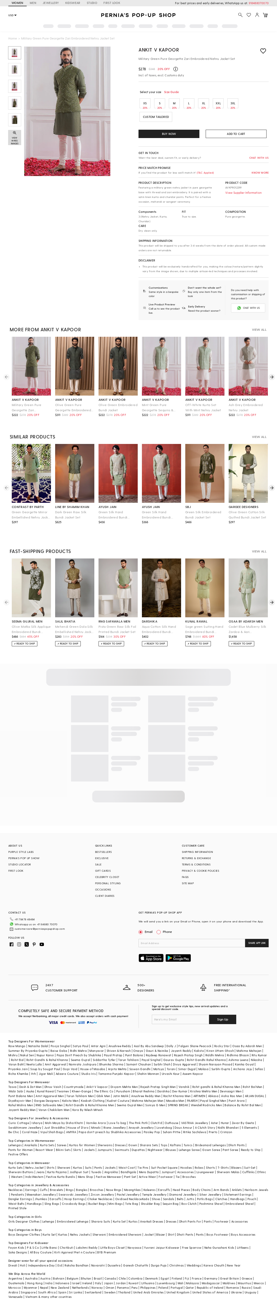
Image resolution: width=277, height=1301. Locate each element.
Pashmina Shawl (211, 1195)
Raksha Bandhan (77, 1257)
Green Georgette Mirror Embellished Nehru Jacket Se (31, 515)
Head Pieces (181, 1181)
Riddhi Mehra (214, 1046)
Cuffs (43, 1181)
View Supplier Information (243, 192)
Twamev (63, 1083)
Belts (180, 1190)
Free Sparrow (192, 1239)
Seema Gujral (80, 1051)
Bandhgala (128, 1163)
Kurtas (77, 1159)
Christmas (176, 1257)
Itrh (33, 1065)
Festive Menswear (109, 1168)
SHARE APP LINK (257, 942)
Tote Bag (131, 1195)
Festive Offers (18, 1146)
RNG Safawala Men (49, 1096)
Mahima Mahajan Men (147, 1092)
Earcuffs (164, 1181)
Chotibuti (66, 1239)
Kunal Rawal (45, 1083)
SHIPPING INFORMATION (197, 851)
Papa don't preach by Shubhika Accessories (110, 1123)
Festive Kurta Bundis (60, 1168)
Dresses (120, 1136)
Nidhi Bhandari (228, 1119)
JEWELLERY (51, 2)
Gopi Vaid (70, 1060)
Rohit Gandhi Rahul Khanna (206, 1051)
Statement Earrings (237, 1186)
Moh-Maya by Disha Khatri (64, 1114)
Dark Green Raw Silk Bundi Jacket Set (70, 514)
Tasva (12, 1078)
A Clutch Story (205, 1119)
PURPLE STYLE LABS (21, 851)
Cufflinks (248, 1163)
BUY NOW (169, 133)
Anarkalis (30, 1136)
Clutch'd (156, 1114)
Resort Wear (44, 1141)
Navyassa (134, 1239)
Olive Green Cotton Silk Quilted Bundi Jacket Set (247, 514)
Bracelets (56, 1181)
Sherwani (64, 1159)
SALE (98, 864)
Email (146, 931)
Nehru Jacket (34, 1159)
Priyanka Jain (18, 1060)
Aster (214, 1114)
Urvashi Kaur (171, 1065)
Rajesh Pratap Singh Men (158, 1078)
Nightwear (155, 1141)
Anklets (237, 1181)
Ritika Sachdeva (194, 1123)
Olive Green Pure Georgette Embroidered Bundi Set (73, 408)
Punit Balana (134, 1046)
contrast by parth (28, 507)
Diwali (12, 1257)
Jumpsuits (104, 1141)
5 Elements (249, 1119)
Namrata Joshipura (83, 1056)
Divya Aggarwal (184, 1056)
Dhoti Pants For (190, 1213)
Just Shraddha (54, 1119)
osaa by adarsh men (246, 621)
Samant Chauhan (138, 1056)
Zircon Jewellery (102, 1186)
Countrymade (73, 1078)
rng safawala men (114, 621)
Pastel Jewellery (128, 1186)
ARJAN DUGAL (254, 1087)
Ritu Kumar (259, 1046)
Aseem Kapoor (192, 1065)
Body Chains (202, 1181)
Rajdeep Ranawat (158, 1046)
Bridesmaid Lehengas (210, 1136)
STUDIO (92, 2)
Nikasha (256, 1051)
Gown (132, 1136)
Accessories (185, 1163)
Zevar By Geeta (243, 1114)
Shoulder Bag (150, 1195)
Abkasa (213, 1087)
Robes (199, 1159)
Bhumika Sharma (111, 1056)
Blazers (236, 1159)
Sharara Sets (149, 1136)
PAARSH (192, 1092)
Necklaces (15, 1181)
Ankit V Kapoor (158, 49)
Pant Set (130, 1168)
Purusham (123, 1083)
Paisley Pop (152, 1123)
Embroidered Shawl (240, 1195)
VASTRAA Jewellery (194, 1114)
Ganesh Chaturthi (135, 1257)
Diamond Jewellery (183, 1186)
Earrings (31, 1181)
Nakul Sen (27, 1046)
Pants (98, 1159)
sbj (188, 507)
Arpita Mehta (117, 1060)
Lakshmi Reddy (86, 1239)
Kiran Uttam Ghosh (220, 1042)
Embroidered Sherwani (125, 1226)
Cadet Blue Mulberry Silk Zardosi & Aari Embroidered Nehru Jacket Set (247, 629)
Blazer (160, 1226)
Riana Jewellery (114, 1119)
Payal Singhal (151, 1051)
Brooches (189, 1168)
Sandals (168, 1190)
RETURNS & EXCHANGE (196, 858)
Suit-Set (249, 1159)
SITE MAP (188, 883)
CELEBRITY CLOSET (107, 876)
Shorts (210, 1159)
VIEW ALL (259, 329)
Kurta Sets (47, 1136)
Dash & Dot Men (30, 1078)
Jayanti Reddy (181, 1042)
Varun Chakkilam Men (54, 1101)
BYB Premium (106, 1244)
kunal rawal (196, 621)
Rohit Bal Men (252, 1078)
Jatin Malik (121, 1087)
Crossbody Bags (74, 1195)
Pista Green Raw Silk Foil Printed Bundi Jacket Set (117, 629)
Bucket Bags (97, 1195)
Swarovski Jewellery (73, 1186)
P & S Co (33, 1239)
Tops (164, 1136)
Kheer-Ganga (81, 1083)
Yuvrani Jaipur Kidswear (161, 1239)
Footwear (166, 1168)
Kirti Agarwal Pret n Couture (74, 1244)
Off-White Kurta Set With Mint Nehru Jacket (203, 407)
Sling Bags (51, 1195)
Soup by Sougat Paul (45, 1060)
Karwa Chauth (214, 1257)
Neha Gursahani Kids (219, 1239)
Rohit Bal (17, 1051)
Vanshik (184, 1078)
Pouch (251, 1190)
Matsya (158, 1060)
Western (17, 1168)
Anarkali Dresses (151, 1213)
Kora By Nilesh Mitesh (87, 1101)
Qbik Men (103, 1087)
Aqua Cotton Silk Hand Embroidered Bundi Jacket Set (159, 629)
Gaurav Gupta (173, 1051)
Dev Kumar (180, 1083)
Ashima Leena (238, 1051)
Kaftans (175, 1136)
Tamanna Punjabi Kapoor (116, 1065)
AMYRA (71, 1123)
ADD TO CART (236, 133)
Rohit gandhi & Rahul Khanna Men (216, 1078)
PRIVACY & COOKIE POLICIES (200, 870)
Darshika (163, 1083)
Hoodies (186, 1159)
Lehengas (15, 1136)
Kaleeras (149, 1181)
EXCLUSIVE (102, 858)
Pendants (17, 1186)
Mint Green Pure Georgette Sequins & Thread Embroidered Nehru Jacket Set (158, 408)
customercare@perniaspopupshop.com (33, 927)
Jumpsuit (168, 1163)
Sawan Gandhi (140, 1060)
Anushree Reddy (119, 1037)
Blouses (170, 1141)
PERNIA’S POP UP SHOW (24, 858)
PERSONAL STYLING (108, 883)
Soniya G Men (155, 1096)
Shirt (171, 1226)
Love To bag (117, 1114)
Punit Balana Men (20, 1087)
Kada (145, 1190)
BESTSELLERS (103, 851)
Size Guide (171, 92)
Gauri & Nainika (157, 1042)
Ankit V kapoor (97, 1078)
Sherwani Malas (228, 1163)
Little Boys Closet (112, 1239)
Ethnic (261, 1163)
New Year (233, 1257)
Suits (88, 1159)
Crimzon (226, 1123)
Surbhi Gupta (220, 1060)
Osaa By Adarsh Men (247, 1037)
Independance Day (41, 1257)
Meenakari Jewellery (41, 1186)
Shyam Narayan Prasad (215, 1056)
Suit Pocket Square (164, 1159)
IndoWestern (34, 1168)
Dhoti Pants (236, 1136)
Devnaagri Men (230, 1083)
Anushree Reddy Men (145, 1087)
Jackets (89, 1141)
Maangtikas (132, 1181)
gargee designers (243, 507)
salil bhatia (65, 621)
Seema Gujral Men (130, 1096)
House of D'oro (78, 1119)
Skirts (77, 1141)
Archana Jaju (242, 1060)
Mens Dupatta (149, 1163)
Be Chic (13, 1123)
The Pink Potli (138, 1114)
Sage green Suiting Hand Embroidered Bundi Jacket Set (204, 629)
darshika (149, 621)
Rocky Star (222, 1037)
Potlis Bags (205, 1190)
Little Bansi (49, 1239)
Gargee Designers (46, 1092)
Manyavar (96, 1042)
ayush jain (108, 507)
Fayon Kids (16, 1239)
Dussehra (114, 1257)
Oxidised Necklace (128, 1190)
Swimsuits (122, 1141)
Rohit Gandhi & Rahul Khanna (47, 1051)
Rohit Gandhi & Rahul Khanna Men (90, 1096)
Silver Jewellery (210, 1186)
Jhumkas (40, 1190)
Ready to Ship (251, 1141)
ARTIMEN (199, 1087)
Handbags (237, 1190)
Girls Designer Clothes (24, 1213)
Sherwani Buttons (20, 1163)
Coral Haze (30, 1123)
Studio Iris (88, 1065)
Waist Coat (126, 1159)
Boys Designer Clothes (24, 1226)
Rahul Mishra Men (20, 1096)
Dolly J (171, 1037)
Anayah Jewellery (141, 1119)
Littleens (243, 1239)
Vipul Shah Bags (52, 1123)
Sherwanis (104, 1136)
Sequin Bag (171, 1195)
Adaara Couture (67, 1065)
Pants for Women (20, 1141)
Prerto (213, 1123)
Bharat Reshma (143, 1083)
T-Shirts (223, 1159)
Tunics (188, 1136)
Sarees (61, 1136)
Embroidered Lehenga (73, 1213)
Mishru (13, 1046)
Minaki (96, 1119)
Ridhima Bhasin (238, 1046)
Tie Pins (142, 1159)
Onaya (138, 1042)
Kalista (199, 1042)
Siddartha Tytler (104, 1051)
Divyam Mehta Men (124, 1078)
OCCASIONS (103, 889)
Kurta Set (119, 1213)
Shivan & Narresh (119, 1042)
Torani (171, 1060)
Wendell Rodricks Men (206, 1096)
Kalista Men (70, 1092)
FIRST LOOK (111, 2)
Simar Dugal (186, 1060)
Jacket (149, 1226)
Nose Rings (114, 1181)
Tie (178, 1168)
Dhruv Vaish (52, 1078)
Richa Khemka (18, 1065)
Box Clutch (189, 1195)
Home (12, 38)
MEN (33, 2)
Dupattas (138, 1141)
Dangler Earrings (20, 1190)
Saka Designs (17, 1244)
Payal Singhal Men (213, 1092)
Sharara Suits (100, 1213)
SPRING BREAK (178, 1096)
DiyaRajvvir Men (19, 1092)
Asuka (30, 1083)
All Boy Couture (41, 1244)
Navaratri (98, 1257)
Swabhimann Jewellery (25, 1119)
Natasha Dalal (38, 1037)
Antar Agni (98, 1037)
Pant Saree (230, 1141)
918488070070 (259, 3)
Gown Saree (211, 1141)
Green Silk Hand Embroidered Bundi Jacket (156, 515)
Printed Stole (17, 1199)
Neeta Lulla (34, 1056)
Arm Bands (221, 1181)
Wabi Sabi (16, 1083)
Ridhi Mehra (78, 1042)
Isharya (37, 1114)
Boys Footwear (217, 1226)
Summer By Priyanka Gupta (28, 1042)
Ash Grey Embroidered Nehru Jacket (246, 407)
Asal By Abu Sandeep (149, 1037)
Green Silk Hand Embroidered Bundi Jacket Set (113, 515)
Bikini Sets (63, 1141)
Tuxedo (96, 1163)
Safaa (259, 1060)
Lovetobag (164, 1119)
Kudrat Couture (118, 1092)
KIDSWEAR (72, 2)
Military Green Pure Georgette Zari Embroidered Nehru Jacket (27, 408)
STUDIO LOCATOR (19, 864)
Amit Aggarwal (55, 1056)
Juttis (190, 1190)
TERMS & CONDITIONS (196, 864)
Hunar (225, 1114)
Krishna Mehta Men (203, 1083)
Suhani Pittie (172, 1123)
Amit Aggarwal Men (50, 1087)
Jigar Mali (46, 1065)
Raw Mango (17, 1037)
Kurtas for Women (82, 1136)
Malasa (203, 1060)
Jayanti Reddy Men (22, 1101)
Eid (59, 1257)
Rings (69, 1181)
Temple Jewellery (154, 1186)
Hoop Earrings (74, 1190)
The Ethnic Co (104, 1083)
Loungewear (205, 1163)
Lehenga (48, 1213)
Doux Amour (183, 1119)
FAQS (185, 876)
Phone (167, 931)
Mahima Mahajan (249, 1042)
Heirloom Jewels (256, 1181)
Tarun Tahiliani (128, 1051)
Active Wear (147, 1168)
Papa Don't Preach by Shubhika (79, 1046)
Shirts (50, 1159)
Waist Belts (16, 1195)
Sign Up (222, 1011)
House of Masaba (92, 1060)
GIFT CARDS (103, 870)
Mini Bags (115, 1195)
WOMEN (17, 2)
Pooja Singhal (60, 1037)
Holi (22, 1257)
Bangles (81, 1181)
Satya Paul (80, 1037)
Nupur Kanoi (45, 1046)
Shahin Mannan (148, 1065)
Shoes (156, 1190)
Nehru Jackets (80, 1226)
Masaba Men (175, 1092)
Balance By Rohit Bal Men (242, 1096)
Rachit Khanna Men (177, 1087)
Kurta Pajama (57, 1163)
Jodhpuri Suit (79, 1163)
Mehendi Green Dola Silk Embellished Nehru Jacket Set (74, 629)
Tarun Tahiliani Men (80, 1087)
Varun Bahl (16, 1056)
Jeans (40, 1163)
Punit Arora (237, 1092)
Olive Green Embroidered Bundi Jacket (118, 407)
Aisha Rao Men (231, 1087)
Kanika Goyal (244, 1056)
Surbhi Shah (162, 1056)
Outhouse (171, 1114)
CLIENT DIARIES (105, 895)
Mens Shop (85, 1168)
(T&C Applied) (205, 172)
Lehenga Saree (189, 1141)
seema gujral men (27, 621)
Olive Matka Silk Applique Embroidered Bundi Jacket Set (31, 629)
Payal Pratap (113, 1046)
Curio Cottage (18, 1114)
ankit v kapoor (25, 399)
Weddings (194, 1257)
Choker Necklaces (99, 1190)
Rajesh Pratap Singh (188, 1046)
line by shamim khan (72, 507)
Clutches (221, 1190)
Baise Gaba (58, 1042)
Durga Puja (159, 1257)
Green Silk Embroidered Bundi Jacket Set (203, 514)
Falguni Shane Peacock (194, 1037)
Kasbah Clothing (93, 1092)
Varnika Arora (96, 1114)
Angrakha (111, 1163)
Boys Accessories (243, 1226)
